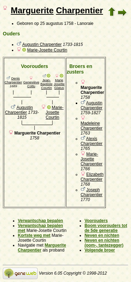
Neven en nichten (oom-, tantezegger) (104, 243)
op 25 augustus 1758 (53, 23)
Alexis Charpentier (92, 141)
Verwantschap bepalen (40, 220)
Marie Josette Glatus (59, 84)
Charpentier (79, 10)
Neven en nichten (102, 235)
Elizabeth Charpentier (92, 177)
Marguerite (32, 10)
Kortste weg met (34, 235)
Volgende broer (100, 250)
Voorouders (96, 220)
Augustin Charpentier (42, 44)
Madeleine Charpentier (92, 126)
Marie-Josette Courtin (47, 50)
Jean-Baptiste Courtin (47, 84)
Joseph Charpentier (92, 192)
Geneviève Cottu (31, 84)
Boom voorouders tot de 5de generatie (106, 228)
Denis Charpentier (13, 80)
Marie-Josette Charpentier (92, 159)
